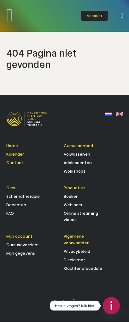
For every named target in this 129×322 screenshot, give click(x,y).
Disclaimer (74, 260)
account (95, 15)
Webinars (73, 205)
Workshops (75, 171)
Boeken (71, 196)
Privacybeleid (77, 251)
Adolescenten (78, 163)
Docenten (16, 205)
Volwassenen (77, 154)
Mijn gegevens (20, 253)
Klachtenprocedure (83, 268)
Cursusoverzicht (22, 245)
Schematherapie (23, 196)
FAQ (10, 213)
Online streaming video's (81, 217)
